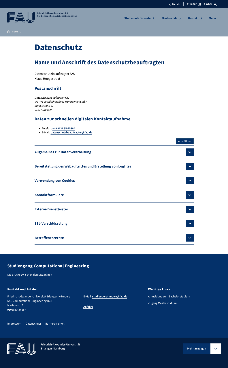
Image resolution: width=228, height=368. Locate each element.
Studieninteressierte (137, 18)
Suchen (210, 4)
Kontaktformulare (49, 195)
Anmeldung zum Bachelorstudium (169, 297)
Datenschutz (33, 324)
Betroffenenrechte (49, 237)
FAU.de (174, 4)
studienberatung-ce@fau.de (109, 297)
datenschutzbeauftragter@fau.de (71, 132)
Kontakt (193, 18)
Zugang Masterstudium (162, 303)
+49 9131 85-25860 (63, 128)
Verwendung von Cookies (55, 180)
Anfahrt (88, 307)
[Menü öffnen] (215, 18)
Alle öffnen (185, 141)
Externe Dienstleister (51, 209)
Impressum (14, 324)
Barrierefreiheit (54, 324)
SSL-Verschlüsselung (51, 223)
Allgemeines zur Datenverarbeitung (63, 152)
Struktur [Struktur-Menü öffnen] (194, 4)
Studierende (169, 18)
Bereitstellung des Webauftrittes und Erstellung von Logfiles (83, 166)
